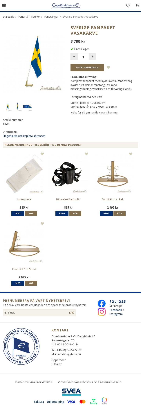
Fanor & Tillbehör (29, 16)
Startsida (8, 16)
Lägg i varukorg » (87, 67)
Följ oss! (118, 301)
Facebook (116, 310)
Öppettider (58, 360)
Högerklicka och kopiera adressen (24, 136)
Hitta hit (56, 364)
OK (71, 312)
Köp (31, 213)
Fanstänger (51, 16)
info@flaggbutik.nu (69, 354)
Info (18, 213)
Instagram (116, 314)
